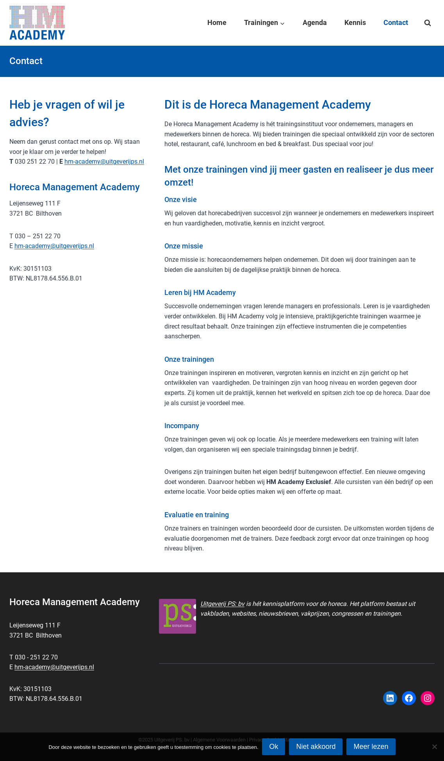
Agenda (315, 22)
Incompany (181, 426)
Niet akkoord (315, 746)
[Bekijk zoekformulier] (428, 23)
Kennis (355, 22)
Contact (395, 22)
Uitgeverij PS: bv (222, 603)
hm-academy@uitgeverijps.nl (104, 161)
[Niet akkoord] (434, 746)
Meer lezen (370, 746)
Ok (273, 746)
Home (216, 22)
